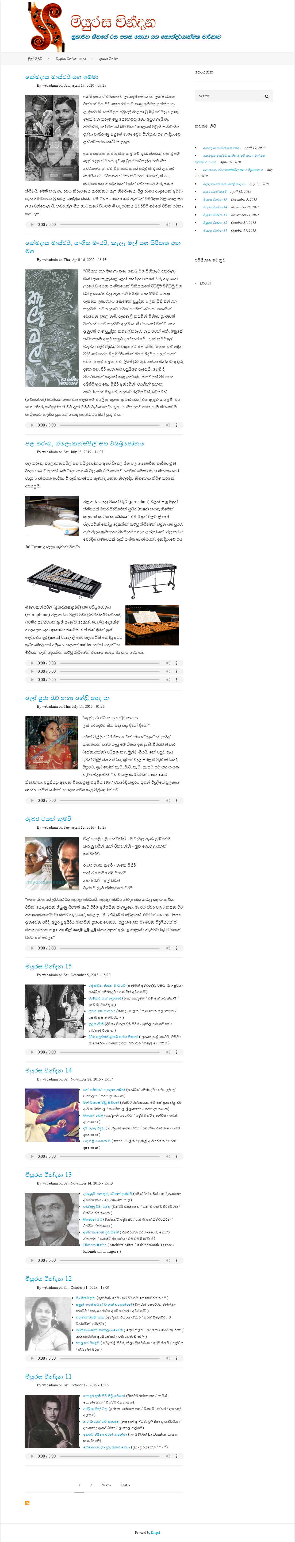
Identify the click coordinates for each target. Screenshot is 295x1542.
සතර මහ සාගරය (102, 1011)
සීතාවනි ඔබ (92, 1219)
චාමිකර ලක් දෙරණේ (105, 998)
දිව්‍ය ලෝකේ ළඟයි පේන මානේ (113, 1036)
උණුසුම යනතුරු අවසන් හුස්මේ (107, 1193)
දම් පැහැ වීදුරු (94, 1128)
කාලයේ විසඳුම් (87, 1342)
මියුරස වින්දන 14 (215, 207)
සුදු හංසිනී (96, 1023)
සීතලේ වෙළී (93, 1115)
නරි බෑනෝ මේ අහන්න (101, 1421)
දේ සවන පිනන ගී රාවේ (107, 985)
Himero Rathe (94, 1245)
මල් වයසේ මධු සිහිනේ (101, 1102)
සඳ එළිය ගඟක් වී (96, 1141)
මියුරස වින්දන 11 (215, 230)
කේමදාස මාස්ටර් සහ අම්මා (221, 148)
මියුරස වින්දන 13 (215, 215)
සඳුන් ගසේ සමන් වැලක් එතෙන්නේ (104, 1304)
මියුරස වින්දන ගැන (71, 58)
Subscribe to (27, 1503)
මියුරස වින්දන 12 (215, 223)
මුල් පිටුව (35, 58)
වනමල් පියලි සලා (90, 1317)
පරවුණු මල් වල (95, 1408)
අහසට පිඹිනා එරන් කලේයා (105, 1434)
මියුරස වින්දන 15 (215, 199)
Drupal (155, 1533)
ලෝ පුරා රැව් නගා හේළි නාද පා (224, 184)
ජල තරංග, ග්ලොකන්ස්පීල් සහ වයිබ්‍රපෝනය (233, 170)
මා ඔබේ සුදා (85, 1297)
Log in (205, 283)
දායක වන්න (108, 58)
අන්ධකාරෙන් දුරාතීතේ (101, 1232)
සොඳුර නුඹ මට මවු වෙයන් (104, 1395)
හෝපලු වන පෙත (96, 1206)
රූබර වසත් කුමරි (214, 192)
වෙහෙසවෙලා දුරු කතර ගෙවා (106, 1447)
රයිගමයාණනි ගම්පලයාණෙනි (99, 1330)
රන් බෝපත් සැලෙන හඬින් (104, 1089)
